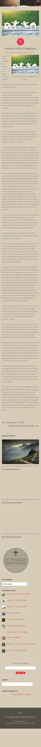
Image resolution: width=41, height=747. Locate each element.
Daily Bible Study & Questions (26, 52)
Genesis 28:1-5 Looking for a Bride (18, 594)
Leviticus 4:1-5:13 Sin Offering (17, 600)
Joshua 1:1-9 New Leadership (16, 650)
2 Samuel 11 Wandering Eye (16, 619)
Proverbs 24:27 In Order (15, 422)
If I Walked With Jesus (19, 721)
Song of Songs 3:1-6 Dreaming (17, 632)
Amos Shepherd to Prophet (22, 694)
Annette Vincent (10, 52)
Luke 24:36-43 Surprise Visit (16, 625)
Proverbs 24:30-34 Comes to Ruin (22, 426)
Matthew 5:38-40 (11, 355)
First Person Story (31, 466)
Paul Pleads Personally (11, 536)
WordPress (16, 723)
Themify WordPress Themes (27, 723)
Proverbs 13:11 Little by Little (17, 606)
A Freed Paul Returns (11, 469)
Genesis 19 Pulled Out (14, 637)
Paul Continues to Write (12, 502)
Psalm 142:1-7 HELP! (14, 613)
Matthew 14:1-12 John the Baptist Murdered (21, 644)
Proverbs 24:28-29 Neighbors (20, 48)
